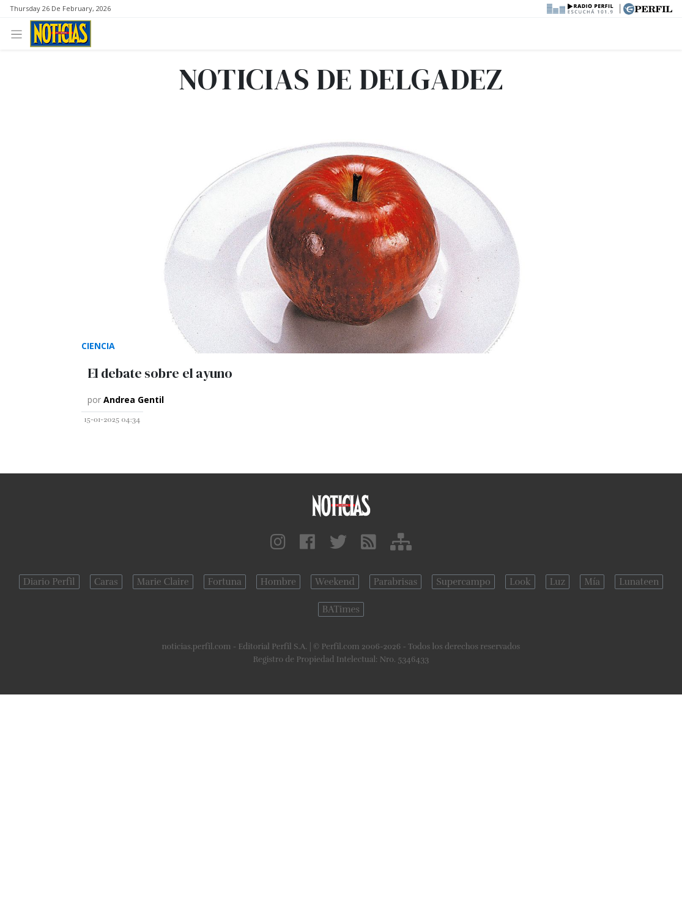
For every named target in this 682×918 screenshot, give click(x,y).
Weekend (335, 581)
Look (520, 581)
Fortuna (225, 581)
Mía (592, 581)
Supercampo (463, 581)
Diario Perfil (49, 581)
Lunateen (639, 581)
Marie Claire (163, 581)
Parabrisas (395, 581)
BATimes (341, 609)
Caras (106, 581)
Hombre (278, 581)
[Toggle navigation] (20, 33)
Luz (557, 581)
